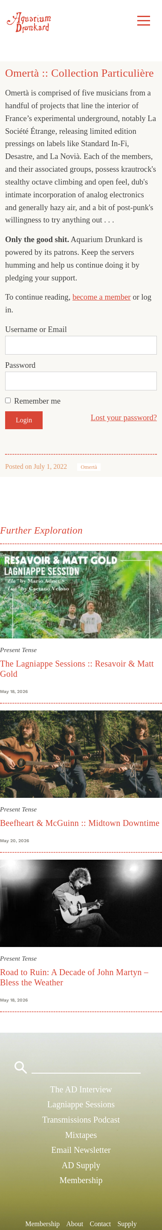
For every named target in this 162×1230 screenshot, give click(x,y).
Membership (80, 1180)
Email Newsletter (80, 1150)
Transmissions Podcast (81, 1119)
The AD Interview (81, 1089)
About (74, 1223)
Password (20, 365)
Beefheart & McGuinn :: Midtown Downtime (79, 823)
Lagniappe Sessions (81, 1104)
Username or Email (36, 329)
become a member (101, 296)
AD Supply (81, 1165)
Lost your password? (124, 417)
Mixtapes (81, 1135)
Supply (126, 1223)
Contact (100, 1223)
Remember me (37, 400)
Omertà (89, 467)
